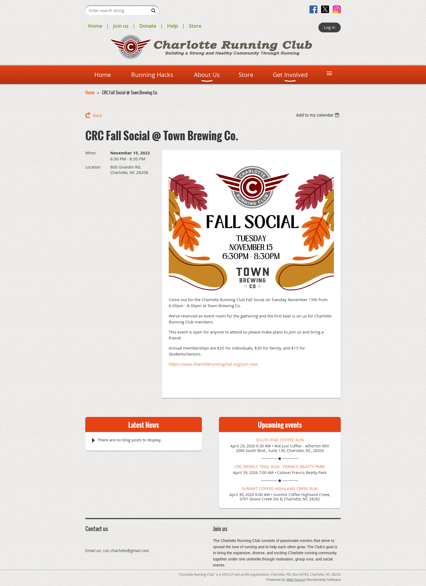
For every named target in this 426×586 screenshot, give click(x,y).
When (90, 152)
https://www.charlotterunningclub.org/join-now (213, 364)
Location (93, 167)
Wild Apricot (295, 580)
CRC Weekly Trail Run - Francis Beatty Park (280, 466)
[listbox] (318, 115)
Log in (329, 27)
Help (172, 26)
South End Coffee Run (280, 439)
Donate (147, 26)
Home (95, 26)
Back (97, 115)
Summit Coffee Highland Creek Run (280, 488)
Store (195, 26)
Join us (121, 26)
